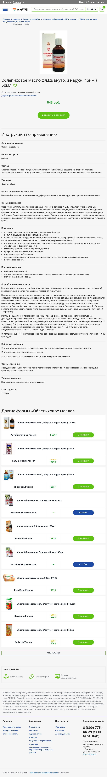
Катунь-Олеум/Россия (23, 461)
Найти (91, 9)
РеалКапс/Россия (23, 590)
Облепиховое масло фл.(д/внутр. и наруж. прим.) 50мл (45, 448)
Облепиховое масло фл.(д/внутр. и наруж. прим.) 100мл (46, 422)
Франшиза (60, 727)
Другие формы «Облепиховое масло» (19, 95)
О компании (34, 727)
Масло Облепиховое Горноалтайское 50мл (39, 500)
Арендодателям (62, 734)
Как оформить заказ (12, 727)
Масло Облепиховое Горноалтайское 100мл (40, 552)
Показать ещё (53, 653)
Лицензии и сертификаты (40, 741)
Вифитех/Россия (23, 642)
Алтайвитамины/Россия (23, 435)
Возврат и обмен (10, 730)
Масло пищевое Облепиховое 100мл (36, 526)
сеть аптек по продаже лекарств (44, 773)
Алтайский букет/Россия (24, 512)
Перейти (83, 512)
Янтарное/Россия (23, 487)
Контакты (33, 730)
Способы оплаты (10, 734)
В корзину (83, 435)
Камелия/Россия (23, 538)
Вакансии (59, 730)
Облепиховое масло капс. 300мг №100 (37, 578)
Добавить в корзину (53, 115)
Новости (33, 737)
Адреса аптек (35, 734)
